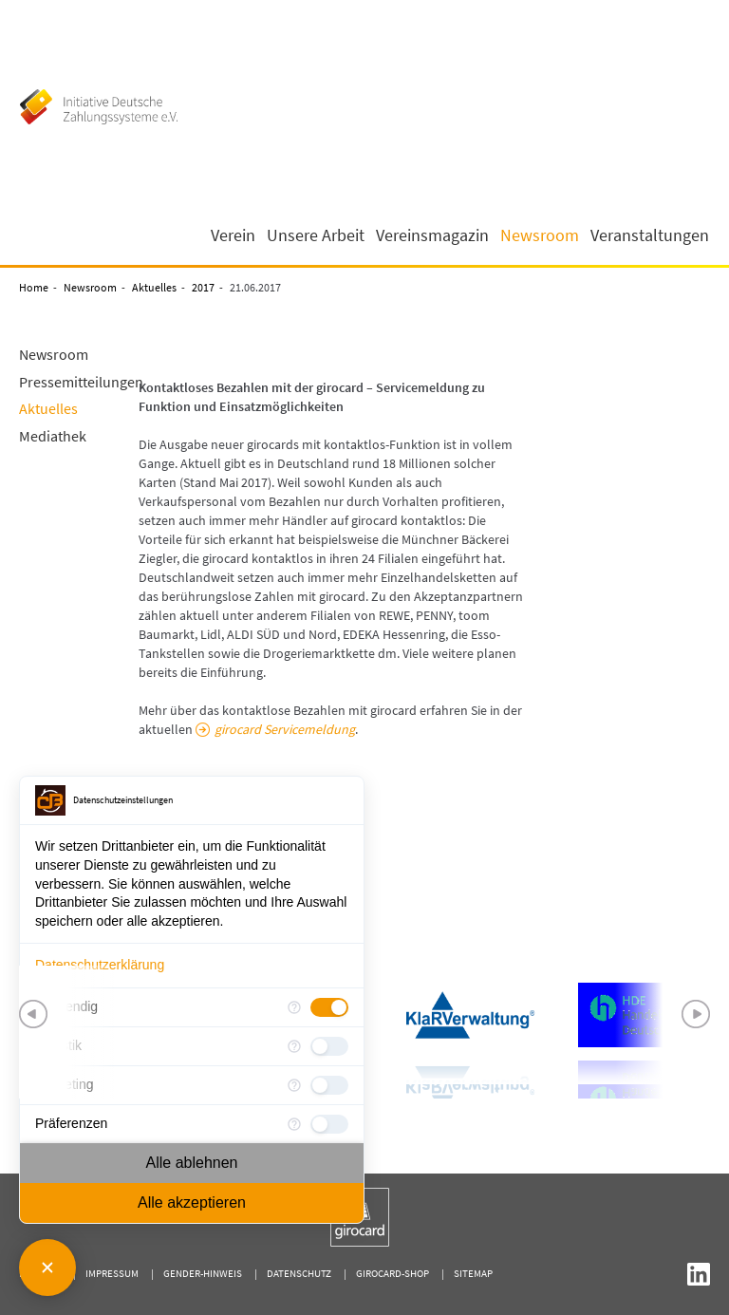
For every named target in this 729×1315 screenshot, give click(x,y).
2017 (203, 287)
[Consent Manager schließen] (47, 1267)
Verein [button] (233, 235)
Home (33, 287)
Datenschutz (299, 1273)
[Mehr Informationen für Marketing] (294, 1085)
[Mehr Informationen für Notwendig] (294, 1007)
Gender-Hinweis (202, 1273)
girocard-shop (392, 1273)
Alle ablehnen (192, 1163)
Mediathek (52, 435)
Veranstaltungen (649, 235)
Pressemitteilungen (81, 381)
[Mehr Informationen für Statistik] (294, 1046)
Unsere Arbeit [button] (315, 235)
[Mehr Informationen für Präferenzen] (294, 1124)
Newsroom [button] (539, 235)
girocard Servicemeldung (285, 729)
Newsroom (90, 287)
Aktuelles (154, 287)
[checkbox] (329, 1007)
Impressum (112, 1273)
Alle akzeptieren (192, 1202)
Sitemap (473, 1273)
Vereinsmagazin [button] (432, 235)
